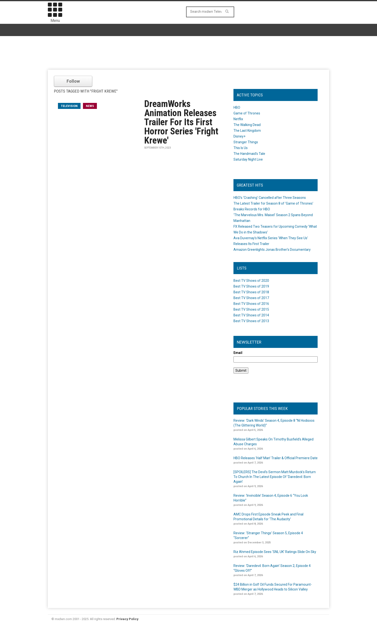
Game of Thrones (246, 113)
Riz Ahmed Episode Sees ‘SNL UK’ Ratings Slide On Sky (274, 552)
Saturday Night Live (248, 159)
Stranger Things (245, 142)
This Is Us (240, 148)
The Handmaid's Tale (249, 154)
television (69, 106)
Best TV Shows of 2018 (251, 292)
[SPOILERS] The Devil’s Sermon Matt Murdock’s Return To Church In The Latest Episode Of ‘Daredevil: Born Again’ (274, 476)
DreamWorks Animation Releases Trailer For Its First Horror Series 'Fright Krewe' (181, 122)
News (90, 106)
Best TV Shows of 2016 (251, 304)
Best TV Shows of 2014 (251, 315)
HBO (236, 107)
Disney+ (239, 136)
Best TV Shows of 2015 (251, 309)
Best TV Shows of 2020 (251, 280)
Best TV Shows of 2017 (251, 298)
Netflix (238, 119)
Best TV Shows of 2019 (251, 286)
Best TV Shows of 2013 (251, 321)
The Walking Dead (247, 125)
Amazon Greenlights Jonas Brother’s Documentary (272, 249)
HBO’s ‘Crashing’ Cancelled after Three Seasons (269, 198)
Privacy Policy (127, 619)
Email (237, 353)
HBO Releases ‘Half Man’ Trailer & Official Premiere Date (275, 458)
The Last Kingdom (247, 130)
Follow (73, 81)
